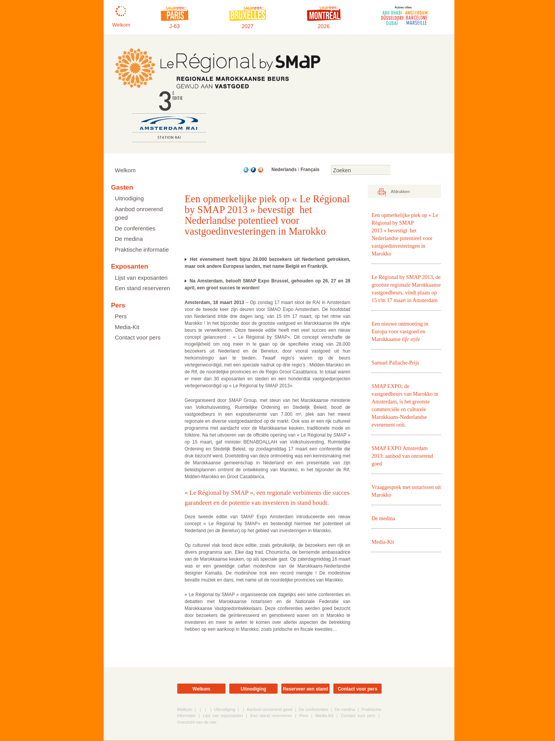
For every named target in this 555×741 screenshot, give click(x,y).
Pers (121, 316)
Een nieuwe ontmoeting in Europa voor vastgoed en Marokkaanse (400, 332)
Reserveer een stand (305, 689)
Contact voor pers (137, 337)
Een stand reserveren (142, 288)
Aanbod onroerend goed (139, 213)
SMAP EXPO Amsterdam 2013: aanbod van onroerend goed (402, 456)
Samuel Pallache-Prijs (395, 363)
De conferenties (135, 228)
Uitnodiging (129, 198)
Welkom (125, 170)
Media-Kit (127, 327)
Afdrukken (400, 192)
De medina (129, 238)
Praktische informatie (142, 249)
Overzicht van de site (197, 722)
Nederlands (283, 169)
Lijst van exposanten (141, 277)
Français (310, 169)
